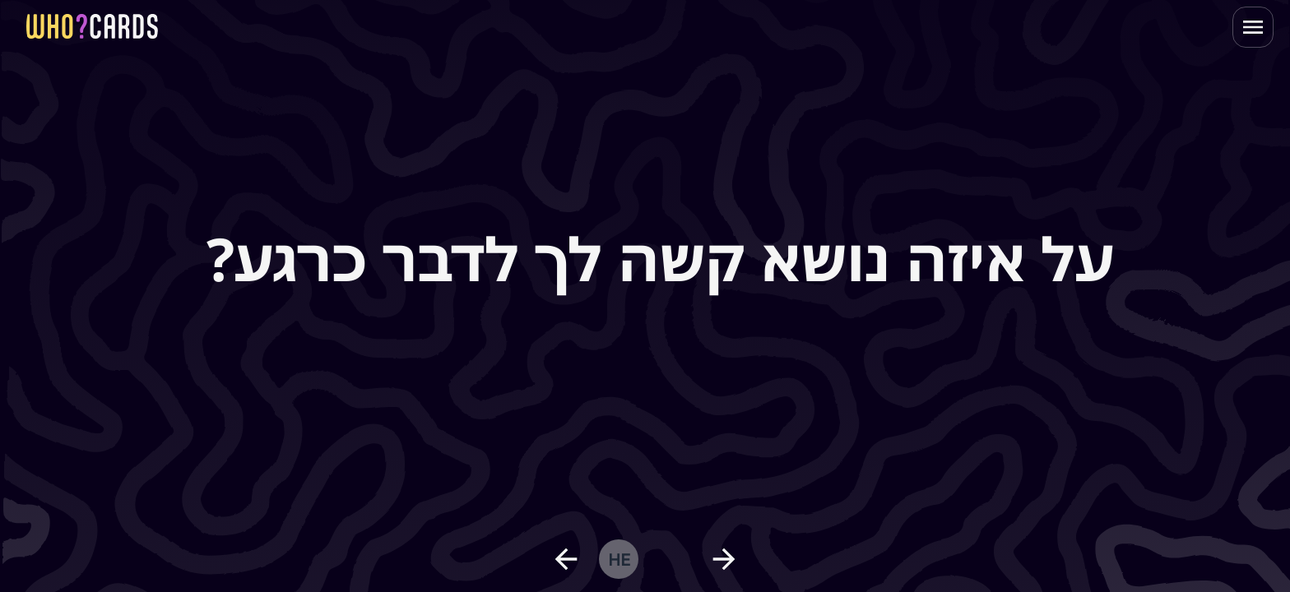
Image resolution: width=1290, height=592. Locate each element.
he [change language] (619, 559)
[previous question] (566, 559)
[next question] (724, 559)
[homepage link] (92, 26)
